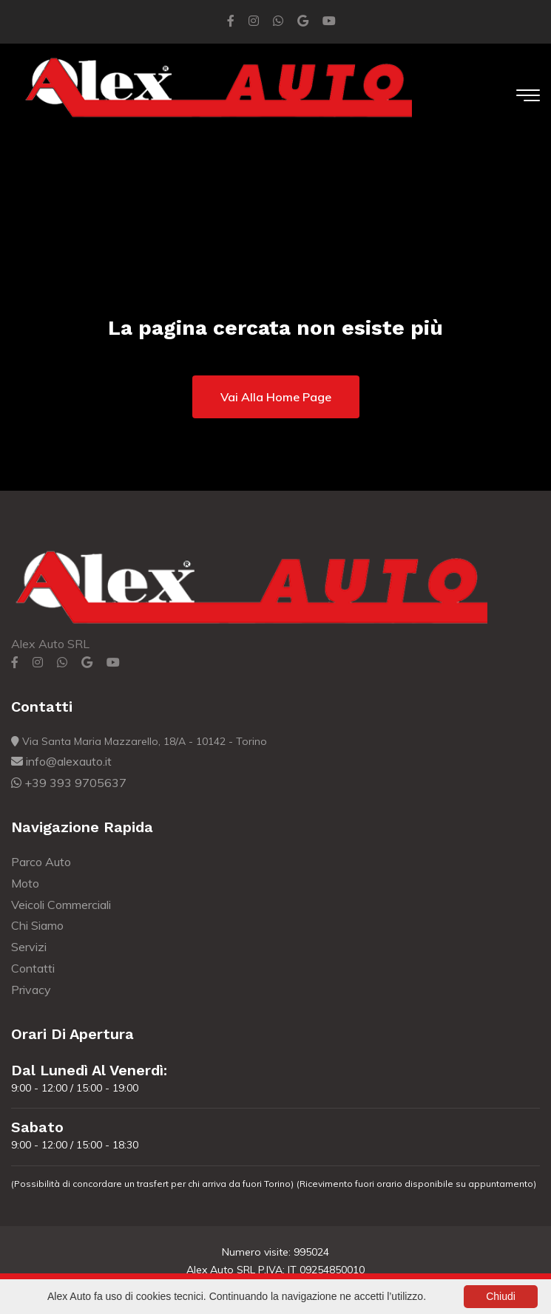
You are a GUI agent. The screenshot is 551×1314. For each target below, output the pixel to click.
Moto (25, 883)
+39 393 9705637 (68, 782)
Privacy (31, 989)
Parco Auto (41, 861)
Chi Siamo (37, 925)
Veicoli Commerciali (61, 904)
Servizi (29, 946)
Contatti (33, 968)
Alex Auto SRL (50, 643)
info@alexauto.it (61, 761)
